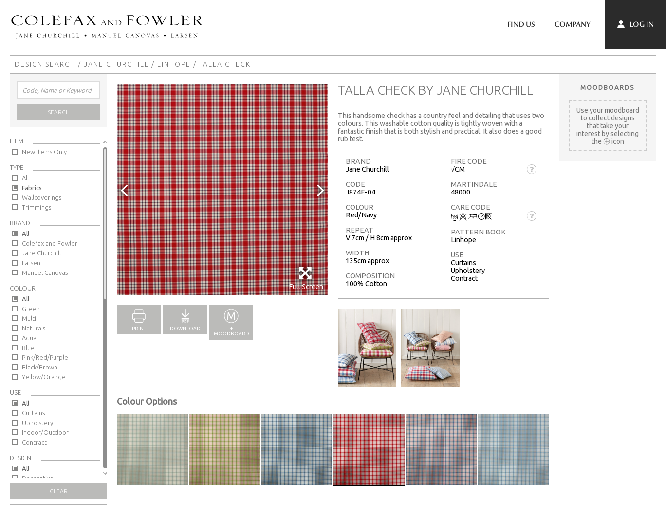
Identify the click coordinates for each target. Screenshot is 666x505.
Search (59, 112)
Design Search (45, 64)
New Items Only (44, 151)
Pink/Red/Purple (45, 357)
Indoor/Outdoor (45, 432)
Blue (28, 347)
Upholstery (37, 422)
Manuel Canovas (45, 272)
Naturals (33, 328)
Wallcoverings (41, 197)
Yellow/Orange (44, 376)
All (25, 178)
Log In (635, 24)
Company (573, 24)
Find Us (521, 24)
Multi (29, 318)
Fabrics (32, 187)
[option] (222, 189)
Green (31, 308)
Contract (34, 442)
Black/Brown (39, 367)
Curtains (33, 412)
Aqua (29, 337)
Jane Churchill (116, 64)
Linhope (174, 64)
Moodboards (607, 87)
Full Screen (306, 278)
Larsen (31, 262)
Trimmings (36, 207)
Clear (59, 491)
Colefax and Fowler (49, 243)
